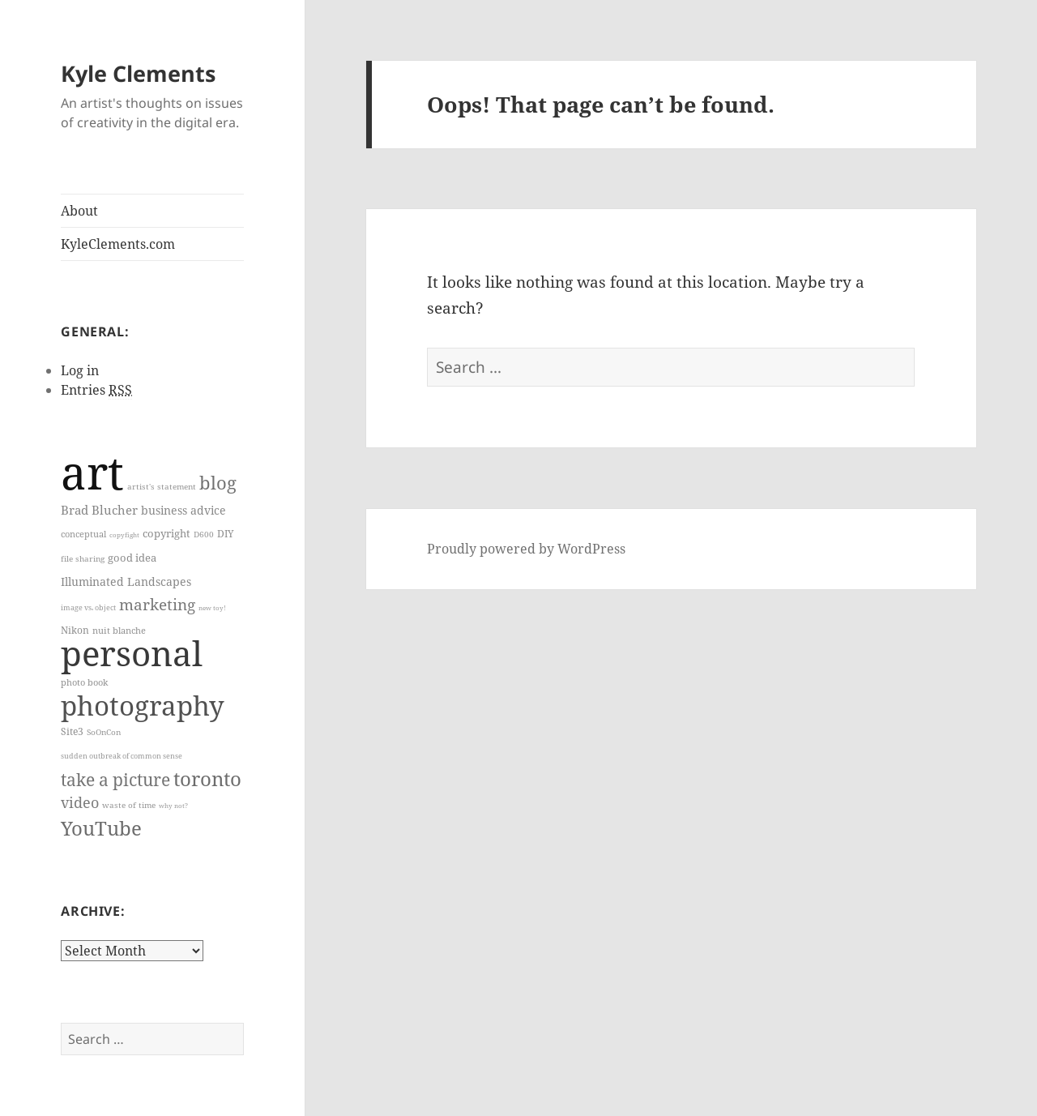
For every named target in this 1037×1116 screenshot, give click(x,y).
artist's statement (161, 486)
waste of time (129, 805)
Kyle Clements (138, 73)
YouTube (101, 828)
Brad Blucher (99, 510)
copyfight (124, 534)
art (92, 471)
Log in (80, 370)
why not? (173, 805)
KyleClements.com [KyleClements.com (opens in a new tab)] (118, 244)
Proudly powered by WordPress (526, 549)
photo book (84, 682)
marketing (157, 604)
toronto (207, 779)
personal (132, 653)
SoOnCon (104, 732)
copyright (166, 533)
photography (142, 705)
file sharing (83, 559)
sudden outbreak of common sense (121, 756)
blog (218, 482)
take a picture (115, 779)
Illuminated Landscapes (126, 581)
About (79, 211)
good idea (132, 557)
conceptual (83, 534)
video (80, 802)
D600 (204, 534)
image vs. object (88, 608)
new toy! (212, 607)
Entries (96, 390)
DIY (225, 534)
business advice (183, 510)
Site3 (72, 731)
